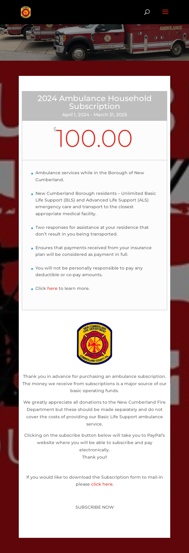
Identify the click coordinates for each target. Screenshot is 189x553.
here (52, 288)
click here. (102, 484)
